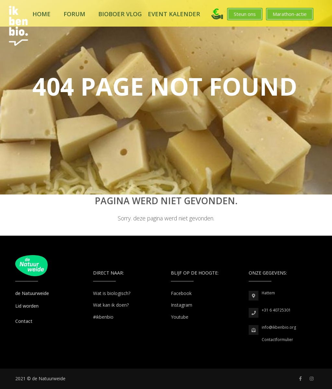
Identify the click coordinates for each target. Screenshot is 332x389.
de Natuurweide (32, 293)
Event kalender (174, 14)
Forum (74, 14)
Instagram (181, 305)
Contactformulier (277, 339)
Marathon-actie (290, 14)
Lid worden (27, 306)
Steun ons (245, 14)
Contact (23, 321)
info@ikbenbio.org (279, 327)
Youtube (179, 317)
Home (41, 14)
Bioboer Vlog (120, 14)
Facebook (181, 293)
